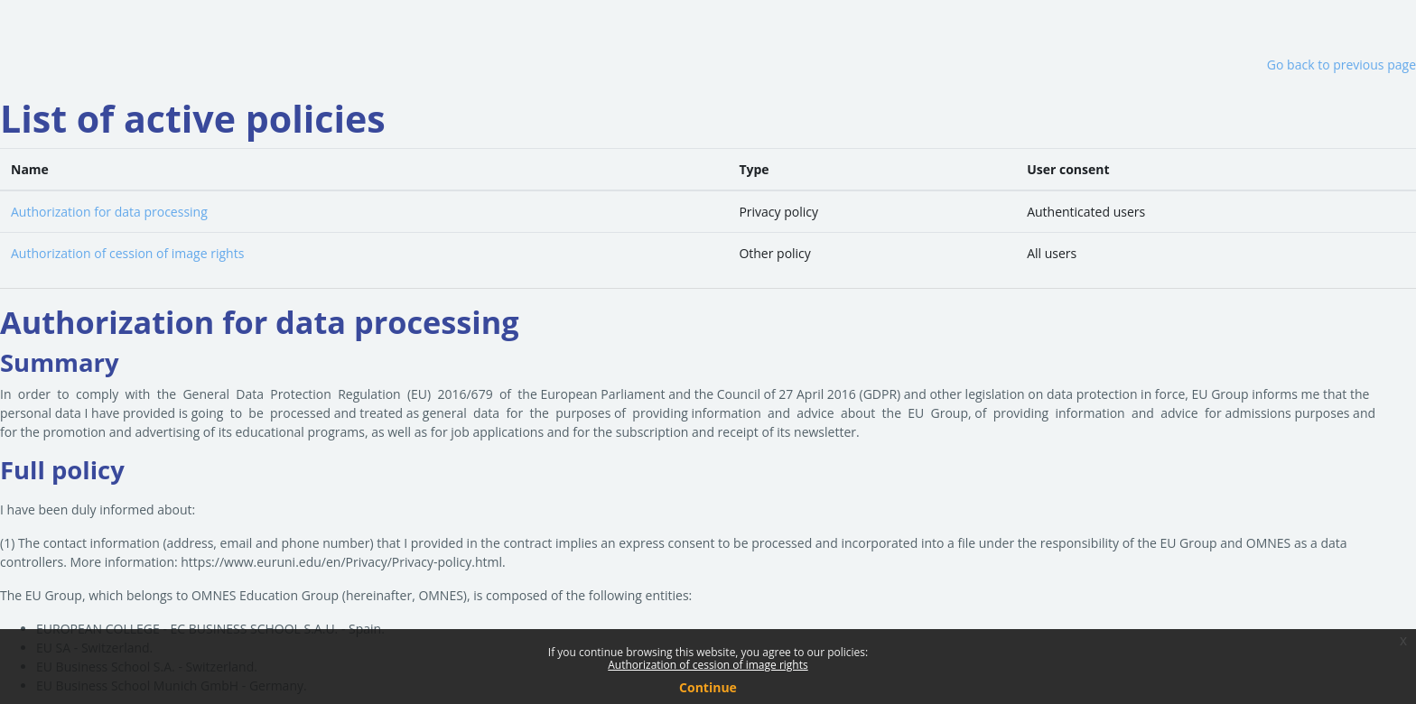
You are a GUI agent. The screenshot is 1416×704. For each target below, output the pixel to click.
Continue (708, 687)
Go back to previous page (1341, 64)
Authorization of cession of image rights (127, 253)
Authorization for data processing (109, 211)
